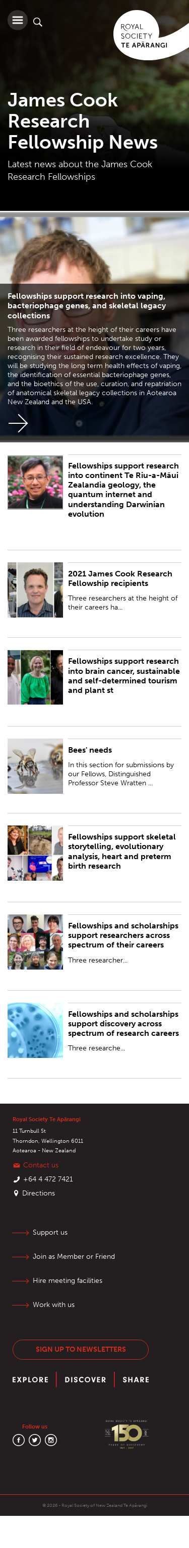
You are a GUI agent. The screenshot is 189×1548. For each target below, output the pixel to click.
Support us (50, 1232)
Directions (38, 1193)
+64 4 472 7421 (48, 1179)
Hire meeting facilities (67, 1280)
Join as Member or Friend (74, 1256)
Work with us (54, 1304)
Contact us (40, 1165)
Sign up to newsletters (81, 1349)
